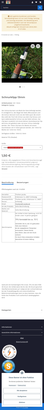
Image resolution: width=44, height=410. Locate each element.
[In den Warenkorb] (3, 41)
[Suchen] (40, 7)
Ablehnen (22, 402)
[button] (32, 2)
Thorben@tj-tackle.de (22, 204)
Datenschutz (22, 385)
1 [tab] (20, 87)
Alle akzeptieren (22, 390)
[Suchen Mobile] (20, 7)
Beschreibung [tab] (8, 182)
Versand (4, 169)
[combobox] (22, 147)
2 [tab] (22, 87)
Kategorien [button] (6, 310)
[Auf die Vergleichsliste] (32, 46)
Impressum (12, 385)
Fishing (11, 105)
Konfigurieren (22, 396)
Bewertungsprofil (22, 342)
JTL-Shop (25, 407)
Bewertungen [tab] (23, 182)
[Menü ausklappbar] (3, 1)
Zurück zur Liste (8, 35)
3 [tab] (24, 87)
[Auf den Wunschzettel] (38, 46)
